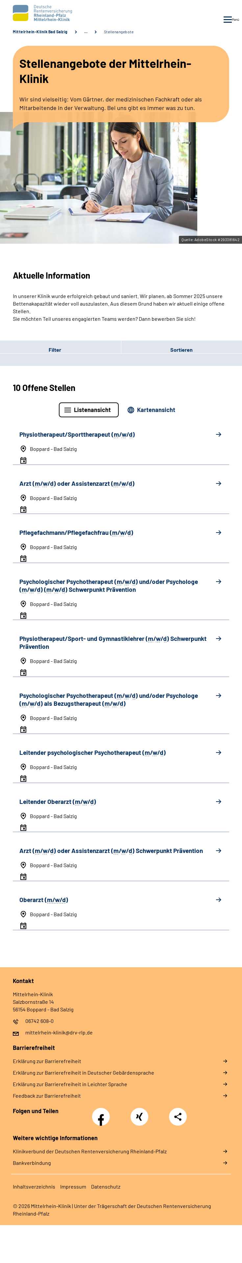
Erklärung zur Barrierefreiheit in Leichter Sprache (70, 1084)
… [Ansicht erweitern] (85, 32)
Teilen (178, 1116)
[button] (60, 349)
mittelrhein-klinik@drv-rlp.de (59, 1032)
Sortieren (181, 349)
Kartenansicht (156, 409)
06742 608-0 (39, 1021)
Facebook (102, 1113)
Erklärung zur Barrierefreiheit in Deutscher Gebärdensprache (83, 1072)
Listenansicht (92, 409)
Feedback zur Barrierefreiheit (47, 1095)
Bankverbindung (32, 1163)
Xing (139, 1113)
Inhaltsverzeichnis (34, 1186)
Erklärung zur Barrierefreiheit (47, 1061)
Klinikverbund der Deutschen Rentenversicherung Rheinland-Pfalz (90, 1151)
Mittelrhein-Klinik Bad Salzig (40, 31)
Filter (30, 349)
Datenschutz (105, 1186)
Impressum (73, 1186)
